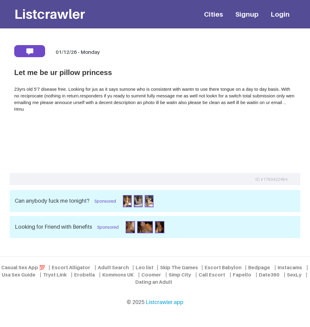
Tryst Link (55, 275)
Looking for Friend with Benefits (53, 227)
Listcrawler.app (164, 302)
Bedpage (259, 267)
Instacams (290, 267)
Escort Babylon (223, 267)
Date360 (269, 275)
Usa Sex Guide (18, 275)
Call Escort (212, 275)
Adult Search (113, 267)
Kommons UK (118, 275)
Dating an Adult (153, 282)
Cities (213, 14)
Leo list (144, 267)
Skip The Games (179, 267)
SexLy (294, 275)
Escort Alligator (71, 267)
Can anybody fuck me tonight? (52, 201)
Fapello (242, 275)
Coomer (151, 275)
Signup (247, 14)
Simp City (180, 275)
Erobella (84, 275)
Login (280, 14)
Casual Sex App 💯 (23, 267)
